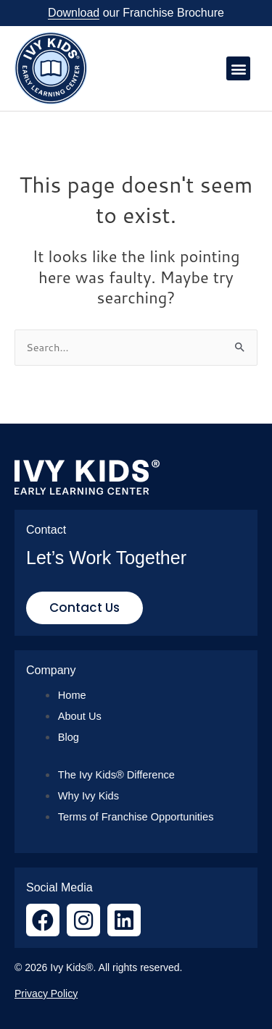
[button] (238, 68)
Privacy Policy (46, 993)
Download (73, 13)
